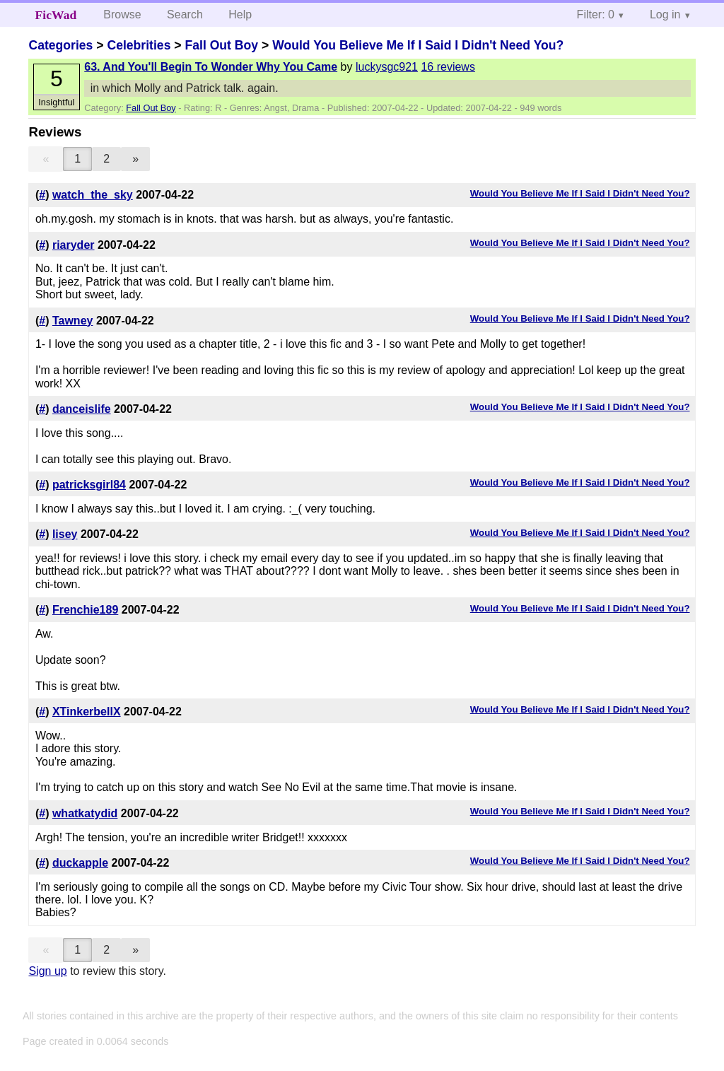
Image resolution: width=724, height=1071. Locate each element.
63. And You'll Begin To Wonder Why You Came (210, 67)
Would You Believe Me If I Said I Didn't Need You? (418, 45)
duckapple (80, 863)
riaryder (73, 245)
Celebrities (138, 45)
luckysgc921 (387, 67)
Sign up (47, 971)
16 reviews (447, 67)
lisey (65, 534)
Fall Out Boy (221, 45)
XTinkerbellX (86, 712)
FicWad (56, 15)
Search (185, 14)
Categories (60, 45)
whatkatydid (84, 813)
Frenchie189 (85, 610)
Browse (122, 14)
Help (240, 14)
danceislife (81, 409)
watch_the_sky (92, 195)
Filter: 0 (595, 14)
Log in (665, 14)
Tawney (72, 321)
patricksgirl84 (89, 485)
